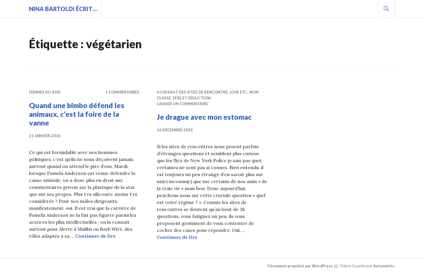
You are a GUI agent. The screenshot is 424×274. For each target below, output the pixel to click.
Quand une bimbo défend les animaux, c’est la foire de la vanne (76, 114)
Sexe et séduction (192, 98)
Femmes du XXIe (44, 92)
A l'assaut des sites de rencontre (192, 92)
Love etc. (238, 92)
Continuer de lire (95, 236)
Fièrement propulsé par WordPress (300, 266)
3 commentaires (122, 92)
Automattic (383, 266)
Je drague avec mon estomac (204, 116)
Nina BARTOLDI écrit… (63, 8)
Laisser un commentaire (182, 103)
